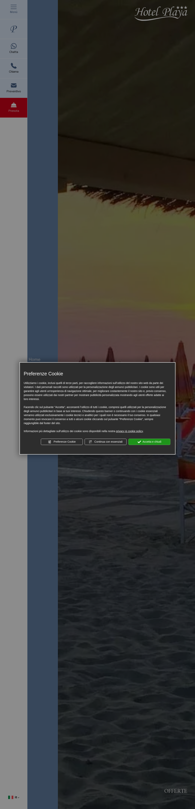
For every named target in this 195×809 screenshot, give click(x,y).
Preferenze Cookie (62, 442)
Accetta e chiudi (149, 442)
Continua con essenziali (106, 442)
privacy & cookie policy (129, 431)
